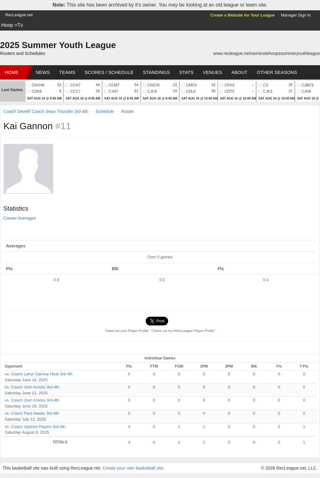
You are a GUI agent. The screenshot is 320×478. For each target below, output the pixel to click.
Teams (67, 72)
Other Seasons (277, 72)
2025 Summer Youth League (58, 45)
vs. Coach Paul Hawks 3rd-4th (32, 413)
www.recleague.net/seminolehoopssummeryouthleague (266, 53)
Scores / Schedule (109, 72)
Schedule (105, 111)
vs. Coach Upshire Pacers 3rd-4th (35, 426)
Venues (212, 72)
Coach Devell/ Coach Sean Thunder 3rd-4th (45, 111)
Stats (186, 72)
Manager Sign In (295, 15)
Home (12, 72)
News (43, 72)
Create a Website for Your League (242, 15)
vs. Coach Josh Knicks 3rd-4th (32, 387)
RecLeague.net (19, 14)
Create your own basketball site (132, 468)
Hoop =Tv (12, 25)
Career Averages (19, 218)
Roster (127, 111)
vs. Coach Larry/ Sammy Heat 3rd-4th (39, 374)
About (239, 72)
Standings (156, 72)
